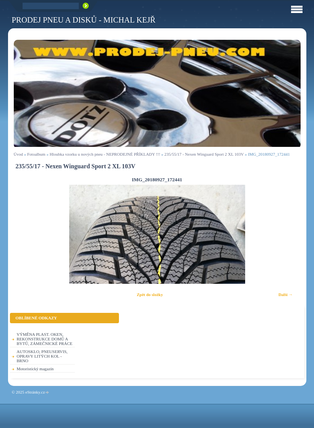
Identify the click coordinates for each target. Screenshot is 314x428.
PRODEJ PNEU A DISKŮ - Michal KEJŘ (84, 19)
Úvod (18, 154)
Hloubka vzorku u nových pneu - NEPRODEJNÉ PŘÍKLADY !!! (105, 154)
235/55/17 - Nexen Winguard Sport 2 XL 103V (204, 154)
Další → (285, 294)
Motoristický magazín (35, 368)
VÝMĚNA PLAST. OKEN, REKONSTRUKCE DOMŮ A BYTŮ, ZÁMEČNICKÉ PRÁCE (45, 339)
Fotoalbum (36, 154)
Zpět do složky (150, 294)
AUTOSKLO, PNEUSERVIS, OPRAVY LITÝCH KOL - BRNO (42, 356)
